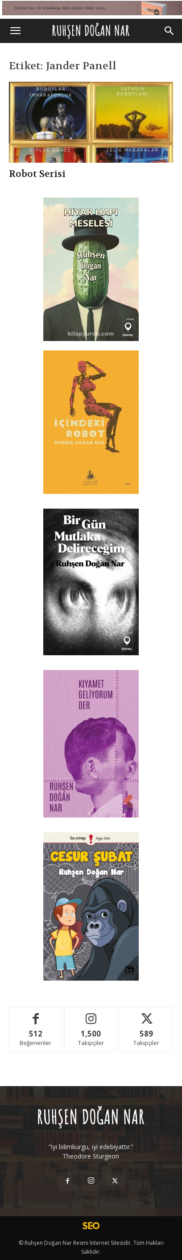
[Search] (169, 31)
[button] (15, 31)
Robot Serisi (37, 174)
